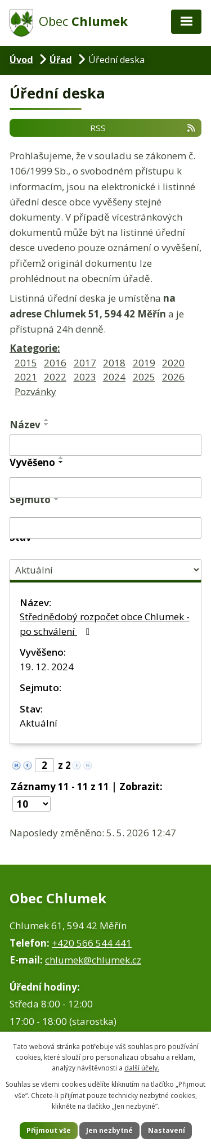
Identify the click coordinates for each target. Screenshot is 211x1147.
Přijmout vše (48, 1130)
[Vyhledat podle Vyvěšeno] (105, 488)
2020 (173, 362)
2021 (26, 376)
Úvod (21, 59)
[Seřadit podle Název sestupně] (47, 424)
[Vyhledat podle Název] (105, 445)
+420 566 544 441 (92, 943)
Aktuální (38, 722)
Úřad (61, 59)
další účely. (141, 1068)
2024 (114, 376)
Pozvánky (35, 391)
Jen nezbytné (109, 1130)
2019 (144, 362)
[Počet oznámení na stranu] (31, 804)
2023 (85, 376)
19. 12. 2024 (47, 666)
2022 (55, 376)
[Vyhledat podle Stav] (105, 569)
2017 (85, 362)
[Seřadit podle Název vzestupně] (47, 420)
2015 (26, 362)
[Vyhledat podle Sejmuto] (105, 528)
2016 (55, 362)
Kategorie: (35, 348)
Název (25, 424)
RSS (143, 127)
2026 (173, 376)
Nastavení (166, 1130)
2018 (114, 362)
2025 (144, 376)
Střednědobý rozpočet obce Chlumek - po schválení (105, 624)
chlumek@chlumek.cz (93, 959)
